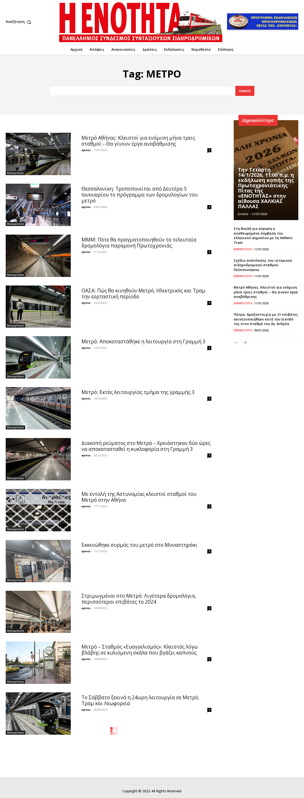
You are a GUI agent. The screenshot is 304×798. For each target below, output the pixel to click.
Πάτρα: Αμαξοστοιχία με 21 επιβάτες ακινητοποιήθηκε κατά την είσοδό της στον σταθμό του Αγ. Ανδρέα (266, 319)
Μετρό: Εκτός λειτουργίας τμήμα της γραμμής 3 (138, 392)
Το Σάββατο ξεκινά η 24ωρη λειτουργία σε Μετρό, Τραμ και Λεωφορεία (140, 700)
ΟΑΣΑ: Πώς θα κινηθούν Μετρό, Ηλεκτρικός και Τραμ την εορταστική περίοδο (143, 293)
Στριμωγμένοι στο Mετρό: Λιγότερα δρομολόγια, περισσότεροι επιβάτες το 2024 (138, 598)
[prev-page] (237, 343)
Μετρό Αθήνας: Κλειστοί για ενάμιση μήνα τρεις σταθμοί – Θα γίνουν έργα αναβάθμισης (138, 140)
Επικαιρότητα (15, 173)
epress (85, 150)
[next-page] (244, 343)
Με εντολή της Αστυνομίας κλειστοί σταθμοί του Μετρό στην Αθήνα (138, 497)
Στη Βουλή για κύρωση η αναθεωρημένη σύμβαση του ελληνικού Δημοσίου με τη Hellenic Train (263, 235)
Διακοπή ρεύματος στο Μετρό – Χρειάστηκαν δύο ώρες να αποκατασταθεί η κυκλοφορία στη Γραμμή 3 (145, 446)
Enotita (243, 214)
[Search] (244, 91)
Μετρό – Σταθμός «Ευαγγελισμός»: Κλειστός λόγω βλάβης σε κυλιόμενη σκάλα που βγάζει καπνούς (139, 649)
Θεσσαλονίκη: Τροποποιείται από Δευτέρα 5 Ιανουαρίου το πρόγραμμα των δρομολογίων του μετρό (139, 194)
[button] (19, 22)
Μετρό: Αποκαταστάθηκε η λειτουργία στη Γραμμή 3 (143, 341)
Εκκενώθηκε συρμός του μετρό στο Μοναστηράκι (139, 545)
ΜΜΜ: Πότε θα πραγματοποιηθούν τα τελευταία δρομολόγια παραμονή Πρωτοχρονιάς (138, 242)
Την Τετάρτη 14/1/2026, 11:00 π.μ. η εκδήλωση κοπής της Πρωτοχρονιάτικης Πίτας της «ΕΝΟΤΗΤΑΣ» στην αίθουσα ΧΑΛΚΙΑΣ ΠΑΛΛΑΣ (266, 190)
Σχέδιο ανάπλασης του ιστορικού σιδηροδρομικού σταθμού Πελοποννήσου (263, 265)
